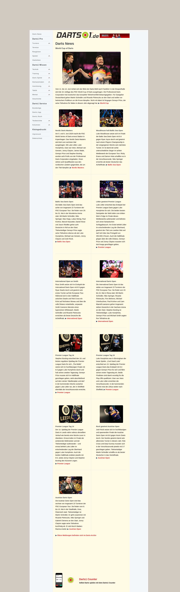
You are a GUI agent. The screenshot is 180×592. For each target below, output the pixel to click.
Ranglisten (36, 52)
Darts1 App (36, 112)
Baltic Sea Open (114, 165)
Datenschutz (37, 138)
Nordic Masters (78, 168)
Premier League (104, 247)
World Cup (104, 103)
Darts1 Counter (88, 579)
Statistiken (36, 60)
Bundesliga (36, 108)
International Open (74, 318)
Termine (35, 47)
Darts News (36, 34)
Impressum (36, 134)
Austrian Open (104, 458)
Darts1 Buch (37, 116)
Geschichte (36, 99)
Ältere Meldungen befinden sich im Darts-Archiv (76, 535)
